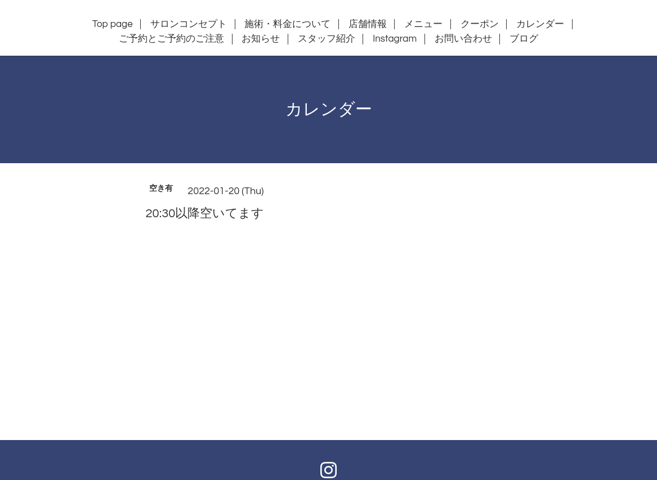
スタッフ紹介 (326, 39)
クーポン (480, 24)
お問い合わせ (463, 39)
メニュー (423, 24)
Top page (112, 24)
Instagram (395, 39)
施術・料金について (287, 24)
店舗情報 (367, 24)
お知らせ (261, 39)
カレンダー (540, 24)
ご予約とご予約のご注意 (171, 39)
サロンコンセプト (188, 24)
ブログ (523, 39)
